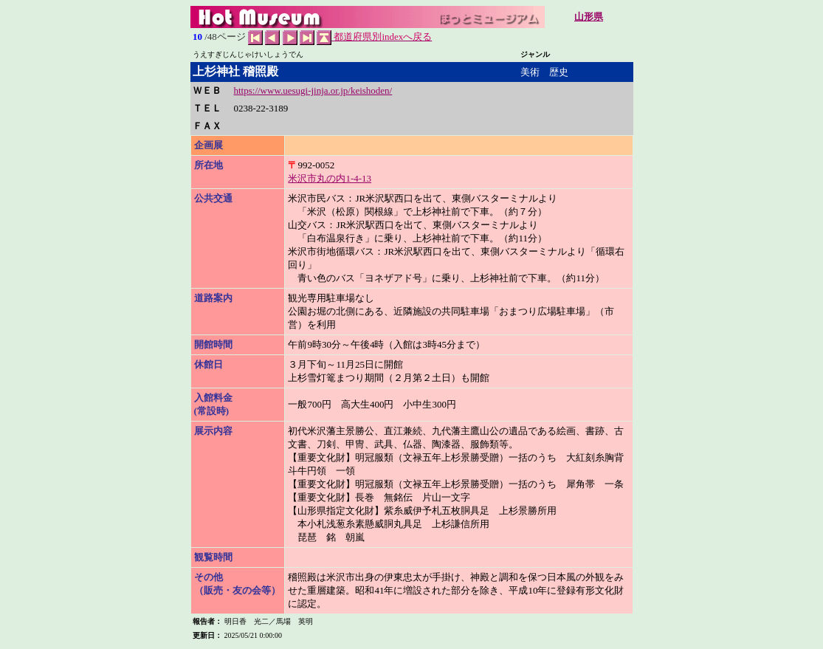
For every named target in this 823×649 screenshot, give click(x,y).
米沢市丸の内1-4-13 (329, 178)
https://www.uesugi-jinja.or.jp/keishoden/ (313, 90)
